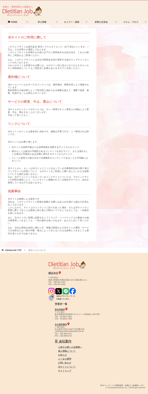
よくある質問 (64, 359)
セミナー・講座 (71, 22)
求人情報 (42, 22)
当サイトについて (67, 367)
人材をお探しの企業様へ (127, 6)
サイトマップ (64, 371)
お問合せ (94, 7)
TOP (13, 250)
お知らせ (62, 355)
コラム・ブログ (130, 22)
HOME (12, 22)
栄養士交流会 (101, 22)
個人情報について (67, 351)
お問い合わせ (64, 363)
